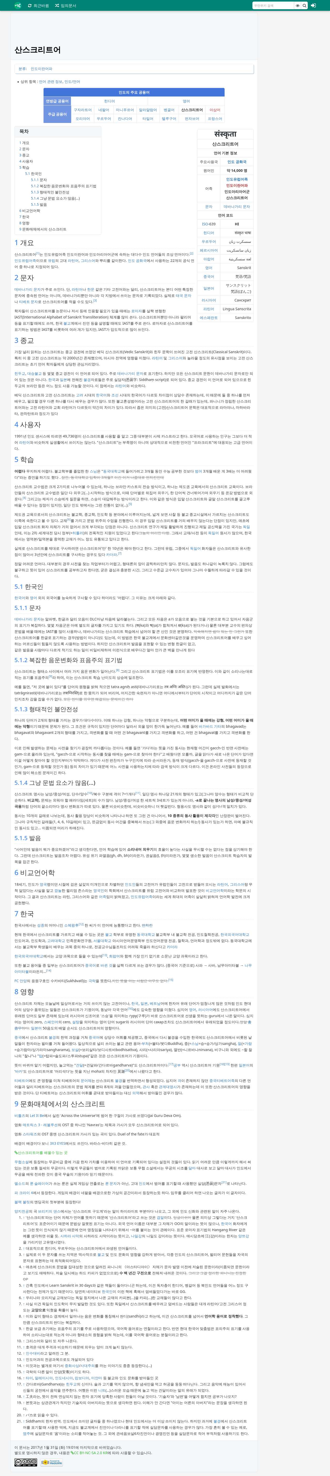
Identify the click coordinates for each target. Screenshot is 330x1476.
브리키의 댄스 (49, 1211)
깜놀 (58, 890)
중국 (18, 1037)
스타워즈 (30, 1134)
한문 (90, 289)
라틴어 (208, 308)
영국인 (98, 890)
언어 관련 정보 (50, 81)
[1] (37, 253)
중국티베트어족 (222, 1080)
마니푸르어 (125, 109)
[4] (24, 498)
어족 (102, 896)
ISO (205, 223)
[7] (119, 553)
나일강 (136, 1235)
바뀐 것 (106, 965)
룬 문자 (111, 1183)
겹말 (160, 1217)
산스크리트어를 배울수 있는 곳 (43, 1152)
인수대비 (33, 1353)
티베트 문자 (28, 301)
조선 (115, 395)
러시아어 (209, 300)
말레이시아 (44, 1377)
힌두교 (19, 373)
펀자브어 (192, 118)
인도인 (130, 884)
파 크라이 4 (23, 1192)
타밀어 (148, 118)
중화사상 (72, 1365)
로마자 (136, 310)
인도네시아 (64, 1377)
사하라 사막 (69, 1235)
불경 (87, 379)
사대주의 (87, 1365)
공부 (177, 1065)
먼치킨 (147, 925)
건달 (79, 1065)
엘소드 (19, 1183)
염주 (26, 1433)
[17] (171, 1064)
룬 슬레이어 (39, 1183)
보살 (75, 1049)
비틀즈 (19, 1115)
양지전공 (21, 1211)
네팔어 (103, 109)
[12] (81, 924)
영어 (186, 101)
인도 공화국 (236, 161)
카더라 (111, 554)
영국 (43, 884)
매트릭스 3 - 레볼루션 (40, 1124)
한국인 (107, 1291)
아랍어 (208, 258)
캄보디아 (82, 1377)
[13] (104, 955)
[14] (48, 970)
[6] (68, 519)
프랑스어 (215, 118)
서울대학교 (102, 940)
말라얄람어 (148, 109)
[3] (95, 300)
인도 (142, 1183)
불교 (67, 323)
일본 (63, 379)
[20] (127, 1070)
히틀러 (77, 532)
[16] (130, 1008)
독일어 (213, 532)
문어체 (86, 1080)
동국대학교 (112, 471)
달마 (192, 1168)
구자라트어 (83, 109)
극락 (92, 980)
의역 (135, 1092)
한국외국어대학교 (234, 934)
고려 (79, 395)
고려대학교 (56, 940)
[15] (170, 980)
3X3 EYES (57, 1143)
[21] (223, 1182)
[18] (222, 1064)
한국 (51, 379)
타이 (29, 1377)
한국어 (101, 395)
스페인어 (51, 1021)
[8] (117, 670)
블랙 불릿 (22, 1201)
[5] (130, 504)
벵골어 (169, 109)
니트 (101, 1390)
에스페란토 (209, 317)
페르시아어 (209, 250)
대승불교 (34, 373)
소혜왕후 (71, 925)
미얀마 (96, 1377)
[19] (227, 1064)
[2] (191, 253)
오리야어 (83, 118)
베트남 (155, 1003)
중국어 (208, 276)
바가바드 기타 (210, 726)
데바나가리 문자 (237, 206)
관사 (146, 1086)
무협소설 (21, 1161)
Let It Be (37, 1115)
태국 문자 (183, 295)
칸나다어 (125, 118)
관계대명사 (168, 1086)
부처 (145, 1043)
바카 (18, 1071)
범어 (198, 471)
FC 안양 (20, 980)
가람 (248, 1043)
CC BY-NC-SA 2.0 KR (91, 1452)
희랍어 (114, 956)
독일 (246, 526)
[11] (137, 793)
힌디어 (109, 101)
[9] (50, 676)
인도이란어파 (41, 68)
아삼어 (215, 109)
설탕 (75, 1021)
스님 (93, 471)
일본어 (208, 288)
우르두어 (104, 118)
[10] (89, 793)
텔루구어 (169, 118)
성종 (40, 925)
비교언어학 (215, 890)
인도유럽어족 (237, 179)
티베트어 (21, 1080)
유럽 (51, 260)
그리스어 (88, 260)
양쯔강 (243, 1235)
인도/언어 (72, 81)
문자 (208, 206)
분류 (22, 68)
